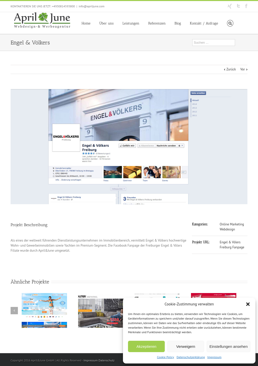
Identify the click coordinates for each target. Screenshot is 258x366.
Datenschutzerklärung (191, 357)
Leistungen (130, 23)
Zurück (231, 69)
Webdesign (227, 229)
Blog (178, 23)
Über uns (106, 23)
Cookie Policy (165, 357)
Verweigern (185, 346)
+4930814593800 (63, 6)
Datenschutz (106, 360)
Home (86, 23)
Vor (242, 69)
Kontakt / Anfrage (204, 23)
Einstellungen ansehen (228, 346)
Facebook (246, 6)
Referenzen (157, 23)
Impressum (214, 357)
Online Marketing (232, 224)
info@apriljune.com (91, 6)
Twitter (238, 6)
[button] (247, 304)
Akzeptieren (146, 346)
